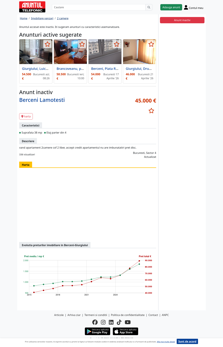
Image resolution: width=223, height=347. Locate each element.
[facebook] (95, 322)
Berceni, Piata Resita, (107, 68)
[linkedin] (111, 322)
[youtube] (128, 322)
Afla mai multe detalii (166, 341)
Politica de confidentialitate (128, 315)
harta (26, 116)
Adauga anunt (171, 7)
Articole (59, 315)
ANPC (165, 315)
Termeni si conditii (95, 315)
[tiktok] (119, 322)
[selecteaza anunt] (47, 44)
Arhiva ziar (74, 315)
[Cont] (193, 7)
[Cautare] (99, 7)
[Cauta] (148, 7)
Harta (25, 165)
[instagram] (103, 322)
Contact (153, 315)
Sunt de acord (187, 341)
